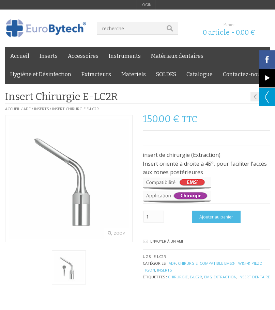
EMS (208, 276)
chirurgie (178, 276)
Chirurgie (188, 263)
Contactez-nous (243, 74)
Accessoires (83, 56)
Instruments (125, 56)
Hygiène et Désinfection (40, 74)
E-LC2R (196, 276)
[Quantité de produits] (153, 217)
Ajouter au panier (216, 217)
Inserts (49, 56)
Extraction (225, 276)
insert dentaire (254, 276)
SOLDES (166, 74)
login (146, 4)
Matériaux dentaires (177, 56)
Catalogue (199, 74)
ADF (27, 108)
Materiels (133, 74)
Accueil (19, 56)
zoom (119, 233)
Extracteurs (96, 74)
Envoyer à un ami (166, 241)
